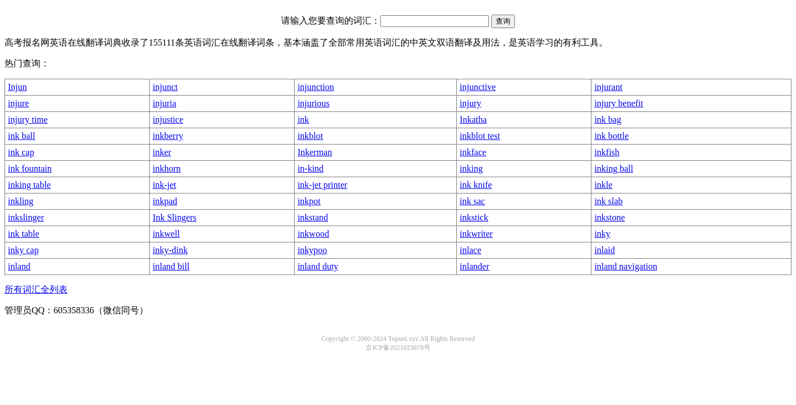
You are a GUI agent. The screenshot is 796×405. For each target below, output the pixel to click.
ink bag (607, 119)
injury (470, 103)
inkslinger (26, 217)
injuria (164, 103)
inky (602, 233)
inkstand (312, 217)
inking (471, 168)
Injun (17, 87)
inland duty (317, 266)
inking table (29, 185)
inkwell (166, 233)
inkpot (309, 201)
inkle (603, 185)
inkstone (609, 217)
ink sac (472, 201)
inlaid (604, 250)
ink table (23, 233)
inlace (470, 250)
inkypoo (312, 250)
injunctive (478, 87)
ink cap (21, 152)
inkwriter (476, 233)
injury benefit (618, 103)
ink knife (476, 185)
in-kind (310, 168)
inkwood (313, 233)
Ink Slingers (175, 217)
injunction (315, 87)
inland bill (171, 266)
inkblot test (480, 136)
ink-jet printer (322, 185)
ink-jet (164, 185)
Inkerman (314, 152)
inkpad (165, 201)
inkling (20, 201)
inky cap (23, 250)
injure (18, 103)
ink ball (21, 136)
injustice (168, 119)
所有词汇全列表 (36, 289)
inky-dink (170, 250)
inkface (473, 152)
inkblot (310, 136)
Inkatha (473, 119)
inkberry (168, 136)
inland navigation (625, 266)
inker (162, 152)
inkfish (606, 152)
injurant (608, 87)
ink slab (608, 201)
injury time (28, 119)
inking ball (613, 168)
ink (303, 119)
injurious (313, 103)
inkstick (474, 217)
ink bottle (611, 136)
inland (19, 266)
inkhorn (167, 168)
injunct (165, 87)
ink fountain (30, 168)
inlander (474, 266)
